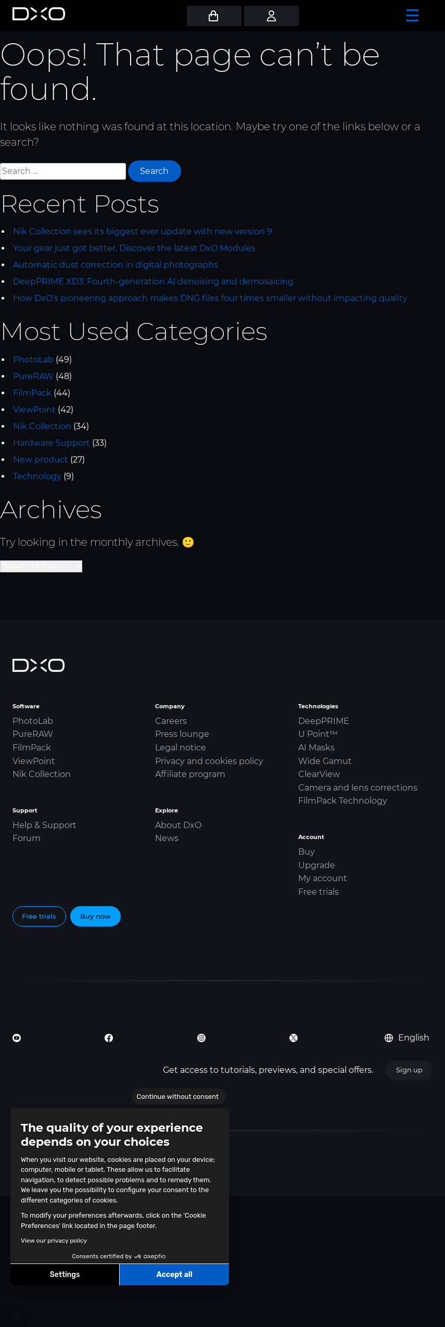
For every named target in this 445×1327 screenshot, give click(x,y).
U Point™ (318, 734)
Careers (171, 721)
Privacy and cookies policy (209, 761)
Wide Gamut (325, 761)
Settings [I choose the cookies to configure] (65, 1274)
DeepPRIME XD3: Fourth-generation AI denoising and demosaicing (153, 281)
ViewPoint (34, 410)
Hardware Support (51, 443)
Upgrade (316, 865)
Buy (306, 852)
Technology (37, 476)
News (167, 838)
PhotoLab (33, 360)
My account (322, 878)
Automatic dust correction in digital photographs (115, 265)
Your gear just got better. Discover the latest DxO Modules (134, 248)
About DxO (178, 825)
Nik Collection (42, 426)
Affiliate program (190, 774)
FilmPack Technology (342, 801)
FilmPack (32, 393)
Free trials (318, 892)
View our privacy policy (54, 1240)
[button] (15, 1315)
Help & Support (44, 825)
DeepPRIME (323, 721)
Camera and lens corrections (357, 788)
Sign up (409, 1070)
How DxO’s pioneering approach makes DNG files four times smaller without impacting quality (210, 298)
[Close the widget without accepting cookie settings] (179, 1096)
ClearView (319, 774)
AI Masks (316, 748)
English (407, 1038)
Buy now (95, 916)
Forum (26, 838)
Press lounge (182, 734)
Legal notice (180, 748)
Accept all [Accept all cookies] (174, 1274)
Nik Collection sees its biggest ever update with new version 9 (142, 231)
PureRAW (33, 376)
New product (40, 460)
